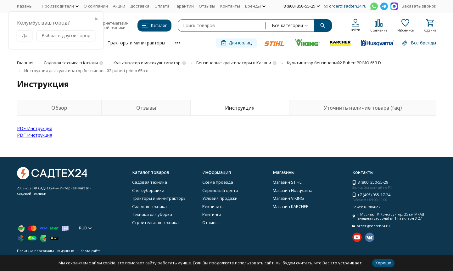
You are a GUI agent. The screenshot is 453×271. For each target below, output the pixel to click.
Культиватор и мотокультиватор (147, 63)
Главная (25, 63)
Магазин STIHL (287, 182)
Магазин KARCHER (291, 206)
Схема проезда (217, 182)
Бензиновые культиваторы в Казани (233, 63)
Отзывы (207, 6)
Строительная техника (155, 222)
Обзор (59, 107)
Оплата (162, 6)
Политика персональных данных (45, 250)
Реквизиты (213, 206)
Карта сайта (91, 250)
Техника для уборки (152, 214)
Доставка (139, 6)
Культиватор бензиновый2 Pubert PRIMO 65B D (334, 63)
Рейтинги (211, 214)
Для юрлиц (236, 43)
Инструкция (239, 107)
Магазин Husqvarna (292, 190)
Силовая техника (149, 206)
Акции (119, 6)
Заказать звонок (419, 6)
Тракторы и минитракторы (136, 43)
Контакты (230, 6)
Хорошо (383, 263)
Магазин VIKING (288, 198)
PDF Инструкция (34, 128)
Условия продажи (220, 198)
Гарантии (184, 6)
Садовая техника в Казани (71, 63)
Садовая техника (149, 182)
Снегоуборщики (148, 190)
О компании (96, 6)
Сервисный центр (220, 190)
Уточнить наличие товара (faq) (363, 107)
